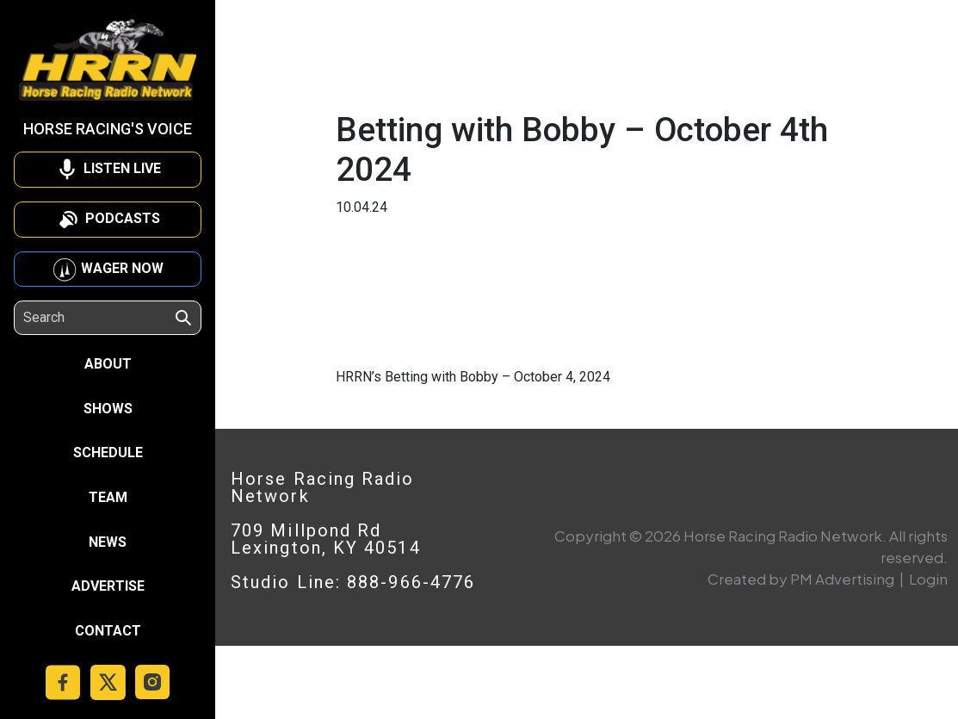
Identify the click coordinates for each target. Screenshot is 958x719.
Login (928, 578)
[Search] (98, 317)
